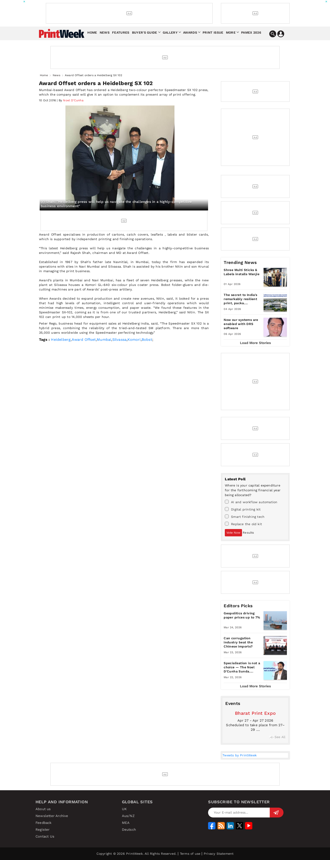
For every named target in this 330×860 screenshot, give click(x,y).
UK (124, 809)
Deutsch (129, 830)
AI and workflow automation (251, 502)
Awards (190, 32)
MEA (126, 823)
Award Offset (84, 339)
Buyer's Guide (144, 32)
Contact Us (45, 836)
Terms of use (190, 853)
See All (277, 737)
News (105, 32)
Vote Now (233, 532)
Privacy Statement (219, 853)
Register (43, 830)
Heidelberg (61, 339)
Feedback (44, 823)
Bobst (147, 339)
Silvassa (119, 339)
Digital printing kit (243, 509)
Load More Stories (255, 343)
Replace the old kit (243, 524)
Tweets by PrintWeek (240, 755)
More (231, 32)
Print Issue (213, 32)
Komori (133, 339)
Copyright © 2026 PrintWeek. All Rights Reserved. (136, 853)
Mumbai (104, 339)
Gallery (170, 32)
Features (120, 32)
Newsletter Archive (52, 816)
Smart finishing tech (244, 516)
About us (43, 809)
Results (248, 532)
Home (92, 32)
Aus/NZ (128, 816)
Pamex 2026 (251, 32)
